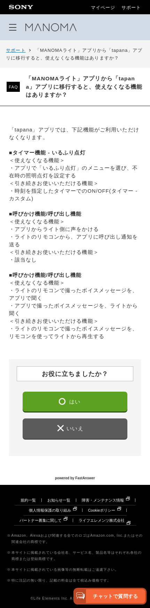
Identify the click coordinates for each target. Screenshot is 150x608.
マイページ (103, 8)
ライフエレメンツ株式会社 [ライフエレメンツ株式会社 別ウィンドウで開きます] (102, 520)
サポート (131, 8)
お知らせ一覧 (58, 500)
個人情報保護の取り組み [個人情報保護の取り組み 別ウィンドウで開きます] (50, 510)
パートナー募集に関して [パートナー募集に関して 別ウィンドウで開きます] (40, 520)
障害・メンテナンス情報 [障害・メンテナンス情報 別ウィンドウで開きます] (103, 500)
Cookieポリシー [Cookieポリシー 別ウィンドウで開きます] (101, 510)
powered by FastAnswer (75, 478)
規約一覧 (28, 500)
